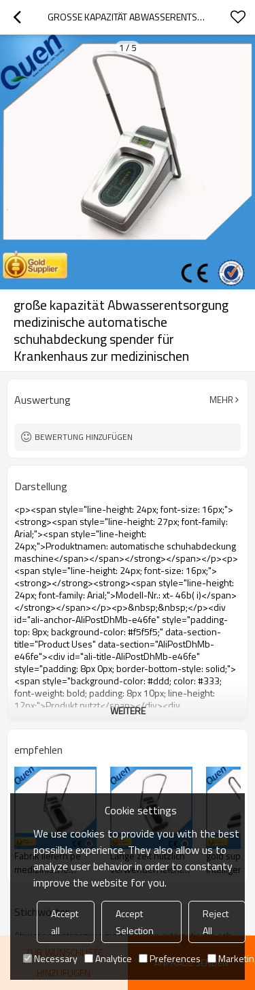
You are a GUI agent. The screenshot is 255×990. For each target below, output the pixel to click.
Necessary (50, 958)
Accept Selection (135, 922)
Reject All (215, 922)
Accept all (64, 922)
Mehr (221, 399)
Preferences (170, 958)
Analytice (108, 958)
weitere (128, 710)
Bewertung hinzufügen (84, 436)
